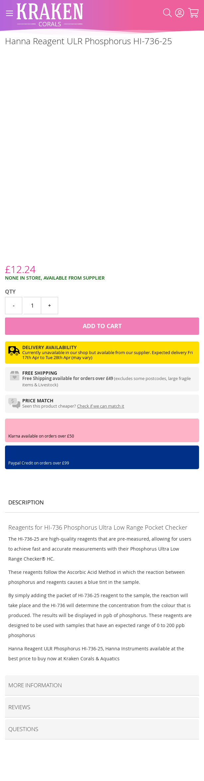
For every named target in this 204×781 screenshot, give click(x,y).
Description (26, 502)
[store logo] (50, 13)
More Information (35, 685)
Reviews (19, 707)
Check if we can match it (100, 406)
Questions (23, 729)
